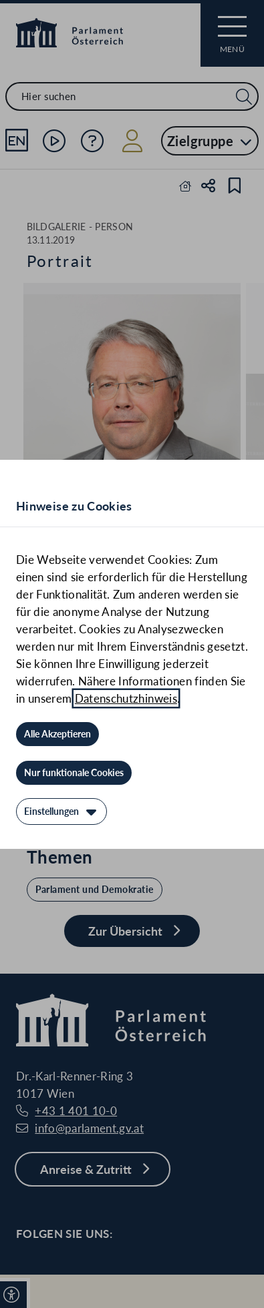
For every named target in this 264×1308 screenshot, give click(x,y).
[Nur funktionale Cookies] (74, 773)
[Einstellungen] (61, 811)
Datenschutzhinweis (126, 698)
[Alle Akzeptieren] (57, 734)
